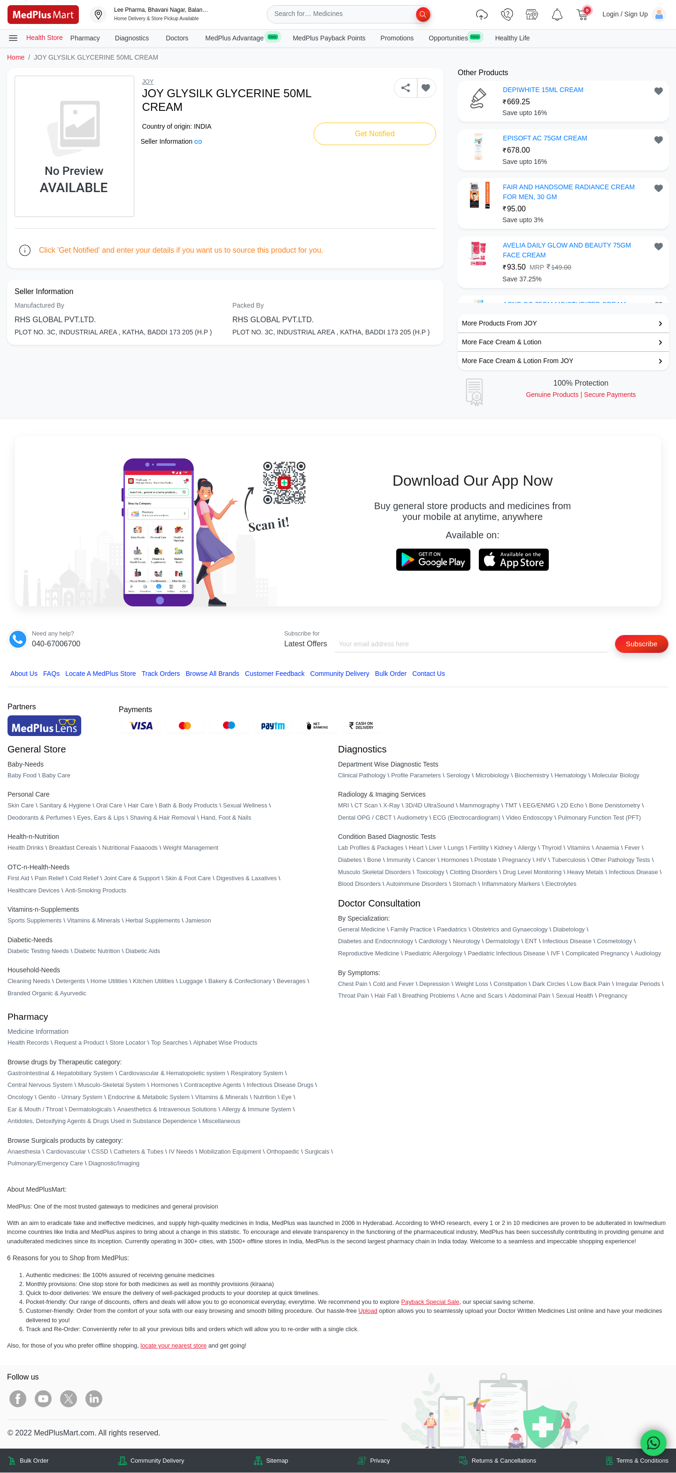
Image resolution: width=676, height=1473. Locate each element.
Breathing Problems (428, 996)
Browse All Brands (212, 674)
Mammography (479, 805)
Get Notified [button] (375, 134)
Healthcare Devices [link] (34, 890)
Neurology (466, 942)
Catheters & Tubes (138, 1151)
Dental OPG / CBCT (365, 818)
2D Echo (572, 805)
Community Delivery (339, 674)
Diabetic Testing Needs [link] (38, 951)
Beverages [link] (291, 981)
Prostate (485, 860)
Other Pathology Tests (620, 860)
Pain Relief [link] (49, 878)
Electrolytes (560, 884)
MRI (343, 805)
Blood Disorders (359, 884)
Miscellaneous (221, 1121)
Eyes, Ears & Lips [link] (100, 818)
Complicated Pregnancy (597, 953)
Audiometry (412, 818)
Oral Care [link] (109, 805)
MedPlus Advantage (241, 37)
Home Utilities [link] (109, 981)
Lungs (455, 848)
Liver (435, 848)
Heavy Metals (585, 872)
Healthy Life (512, 38)
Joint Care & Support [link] (132, 878)
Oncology (20, 1097)
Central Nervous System (40, 1085)
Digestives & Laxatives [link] (246, 878)
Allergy (527, 848)
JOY (148, 81)
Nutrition (265, 1097)
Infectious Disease (633, 872)
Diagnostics (133, 38)
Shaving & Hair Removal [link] (162, 818)
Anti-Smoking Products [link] (95, 890)
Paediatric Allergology (433, 953)
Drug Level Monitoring (532, 872)
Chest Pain (353, 984)
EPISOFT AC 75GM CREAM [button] (545, 138)
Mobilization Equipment (230, 1151)
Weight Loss (471, 984)
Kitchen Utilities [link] (153, 981)
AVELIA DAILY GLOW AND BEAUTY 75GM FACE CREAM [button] (567, 250)
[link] (43, 14)
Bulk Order (391, 674)
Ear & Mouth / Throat (35, 1109)
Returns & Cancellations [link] (504, 1461)
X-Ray (391, 805)
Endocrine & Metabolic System (149, 1097)
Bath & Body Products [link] (188, 805)
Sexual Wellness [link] (245, 805)
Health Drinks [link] (26, 848)
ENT (531, 942)
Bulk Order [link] (34, 1461)
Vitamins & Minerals (221, 1097)
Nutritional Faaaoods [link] (130, 848)
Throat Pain (353, 996)
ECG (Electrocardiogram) (466, 818)
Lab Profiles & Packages (370, 848)
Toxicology (430, 872)
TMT (511, 805)
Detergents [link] (70, 981)
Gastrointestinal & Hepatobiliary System (60, 1073)
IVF (555, 953)
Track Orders (161, 674)
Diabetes (350, 860)
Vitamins (578, 848)
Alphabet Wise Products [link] (225, 1043)
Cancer (426, 860)
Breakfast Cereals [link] (73, 848)
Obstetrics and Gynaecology (510, 929)
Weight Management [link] (190, 848)
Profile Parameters (416, 775)
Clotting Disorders (474, 872)
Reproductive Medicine (368, 953)
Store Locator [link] (127, 1043)
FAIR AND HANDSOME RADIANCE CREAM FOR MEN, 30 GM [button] (569, 192)
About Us (24, 674)
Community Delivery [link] (157, 1461)
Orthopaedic (283, 1151)
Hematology (570, 775)
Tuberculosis (568, 860)
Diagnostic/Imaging (113, 1164)
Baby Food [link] (22, 775)
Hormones (164, 1085)
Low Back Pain (590, 984)
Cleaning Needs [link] (29, 981)
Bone (374, 860)
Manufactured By (39, 305)
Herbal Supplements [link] (152, 920)
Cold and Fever (393, 984)
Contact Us (428, 674)
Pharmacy (85, 38)
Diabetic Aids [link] (142, 951)
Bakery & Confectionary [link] (239, 981)
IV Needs (181, 1151)
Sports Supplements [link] (34, 920)
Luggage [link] (191, 981)
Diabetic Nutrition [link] (97, 951)
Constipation (510, 984)
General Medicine (361, 929)
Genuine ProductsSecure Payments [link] (581, 394)
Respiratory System (256, 1073)
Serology (458, 775)
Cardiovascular (66, 1151)
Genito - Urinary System (70, 1097)
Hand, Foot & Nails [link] (226, 818)
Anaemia (607, 848)
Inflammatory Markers (511, 884)
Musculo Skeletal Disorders (374, 872)
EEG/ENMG (538, 805)
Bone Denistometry (614, 805)
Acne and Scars (482, 996)
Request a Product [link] (79, 1043)
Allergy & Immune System (256, 1109)
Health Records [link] (28, 1043)
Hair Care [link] (141, 805)
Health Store (35, 38)
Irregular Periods (637, 984)
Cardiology (433, 942)
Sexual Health (574, 996)
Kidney (503, 848)
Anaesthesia (24, 1151)
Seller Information (171, 141)
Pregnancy (516, 860)
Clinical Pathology (362, 775)
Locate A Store (100, 674)
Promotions (397, 38)
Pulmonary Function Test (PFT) (599, 818)
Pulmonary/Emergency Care (45, 1164)
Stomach (464, 884)
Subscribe (640, 644)
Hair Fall (386, 996)
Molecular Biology (615, 775)
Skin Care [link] (21, 805)
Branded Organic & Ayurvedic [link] (47, 993)
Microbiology (492, 775)
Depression (434, 984)
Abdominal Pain (529, 996)
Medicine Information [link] (38, 1032)
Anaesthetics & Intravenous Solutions (166, 1109)
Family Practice (411, 929)
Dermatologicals (90, 1109)
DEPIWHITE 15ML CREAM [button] (543, 89)
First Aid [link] (18, 878)
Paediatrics (452, 929)
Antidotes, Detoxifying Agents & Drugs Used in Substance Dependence (102, 1121)
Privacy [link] (380, 1461)
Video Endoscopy (529, 818)
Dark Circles (548, 984)
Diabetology (569, 929)
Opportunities (454, 37)
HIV (541, 860)
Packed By (248, 305)
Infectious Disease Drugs (279, 1085)
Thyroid (552, 848)
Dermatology (502, 942)
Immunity (399, 860)
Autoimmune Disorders (416, 884)
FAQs (51, 674)
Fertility (479, 848)
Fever (632, 848)
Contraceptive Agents (212, 1085)
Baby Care (56, 775)
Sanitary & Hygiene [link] (65, 805)
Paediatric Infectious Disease (506, 953)
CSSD (100, 1151)
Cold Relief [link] (84, 878)
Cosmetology (614, 942)
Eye (286, 1097)
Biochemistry (532, 775)
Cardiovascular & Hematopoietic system (172, 1073)
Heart (416, 848)
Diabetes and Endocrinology (375, 942)
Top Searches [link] (169, 1043)
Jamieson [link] (198, 920)
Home (15, 57)
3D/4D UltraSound (429, 805)
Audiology (648, 953)
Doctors (178, 38)
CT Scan (366, 805)
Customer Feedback (275, 674)
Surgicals (317, 1151)
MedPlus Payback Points (329, 38)
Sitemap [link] (277, 1461)
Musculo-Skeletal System (112, 1085)
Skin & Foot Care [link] (188, 878)
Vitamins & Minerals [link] (93, 920)
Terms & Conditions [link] (642, 1461)
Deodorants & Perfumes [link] (40, 818)
